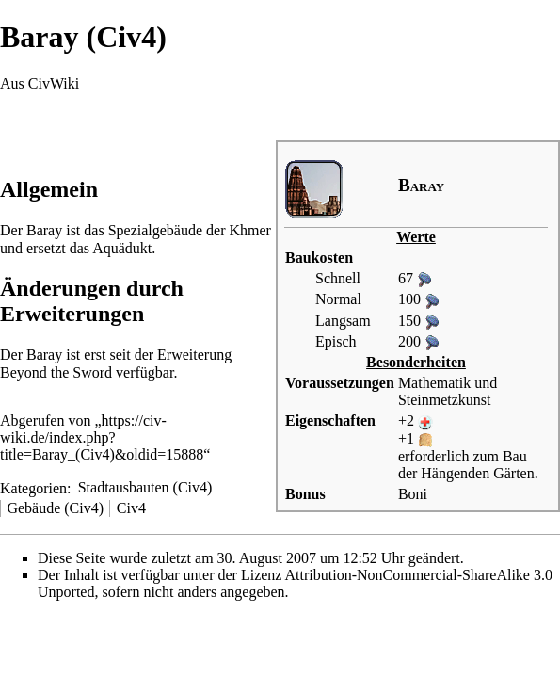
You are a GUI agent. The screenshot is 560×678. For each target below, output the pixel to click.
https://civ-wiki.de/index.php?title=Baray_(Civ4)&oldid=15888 (101, 437)
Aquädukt (122, 248)
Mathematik (434, 383)
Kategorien (33, 487)
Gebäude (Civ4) (55, 508)
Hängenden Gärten (477, 473)
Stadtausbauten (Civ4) (145, 487)
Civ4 (131, 508)
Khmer (249, 230)
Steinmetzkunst (444, 400)
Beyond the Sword (56, 372)
